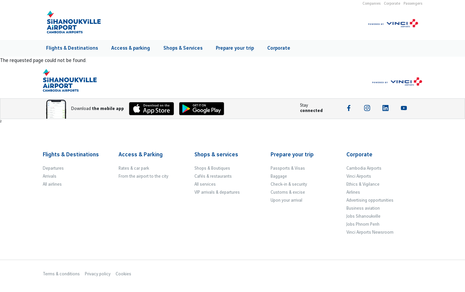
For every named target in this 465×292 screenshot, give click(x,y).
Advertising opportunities (370, 200)
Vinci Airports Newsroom (370, 232)
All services (205, 184)
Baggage (279, 176)
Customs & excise (288, 192)
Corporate (392, 4)
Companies (371, 4)
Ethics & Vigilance (362, 184)
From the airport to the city (143, 176)
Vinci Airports (358, 176)
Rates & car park (134, 168)
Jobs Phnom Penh (362, 224)
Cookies (123, 274)
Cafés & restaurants (213, 176)
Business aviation (363, 208)
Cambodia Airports (363, 168)
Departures (53, 168)
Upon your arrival (286, 200)
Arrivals (49, 176)
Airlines (353, 192)
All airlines (52, 184)
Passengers (413, 4)
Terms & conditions (61, 274)
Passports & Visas (288, 168)
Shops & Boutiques (212, 168)
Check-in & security (289, 184)
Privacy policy (98, 274)
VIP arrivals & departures (217, 192)
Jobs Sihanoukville (363, 216)
